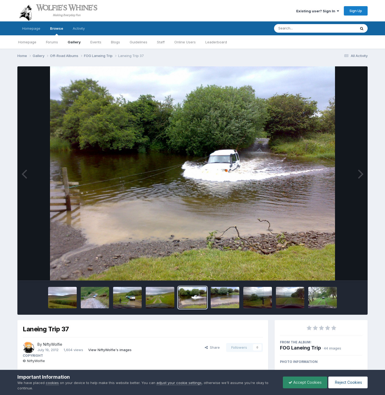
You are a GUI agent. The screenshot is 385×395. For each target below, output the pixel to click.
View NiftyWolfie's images (110, 350)
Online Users (185, 42)
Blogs (115, 42)
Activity (79, 28)
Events (95, 42)
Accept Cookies (305, 382)
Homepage (31, 28)
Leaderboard (216, 42)
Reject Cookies (348, 382)
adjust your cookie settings (179, 383)
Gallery (74, 42)
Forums (52, 42)
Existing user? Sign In (317, 11)
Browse (56, 30)
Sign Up (355, 11)
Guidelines (138, 42)
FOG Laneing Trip (300, 348)
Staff (161, 42)
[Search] (300, 28)
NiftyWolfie (52, 344)
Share (212, 347)
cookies (52, 383)
